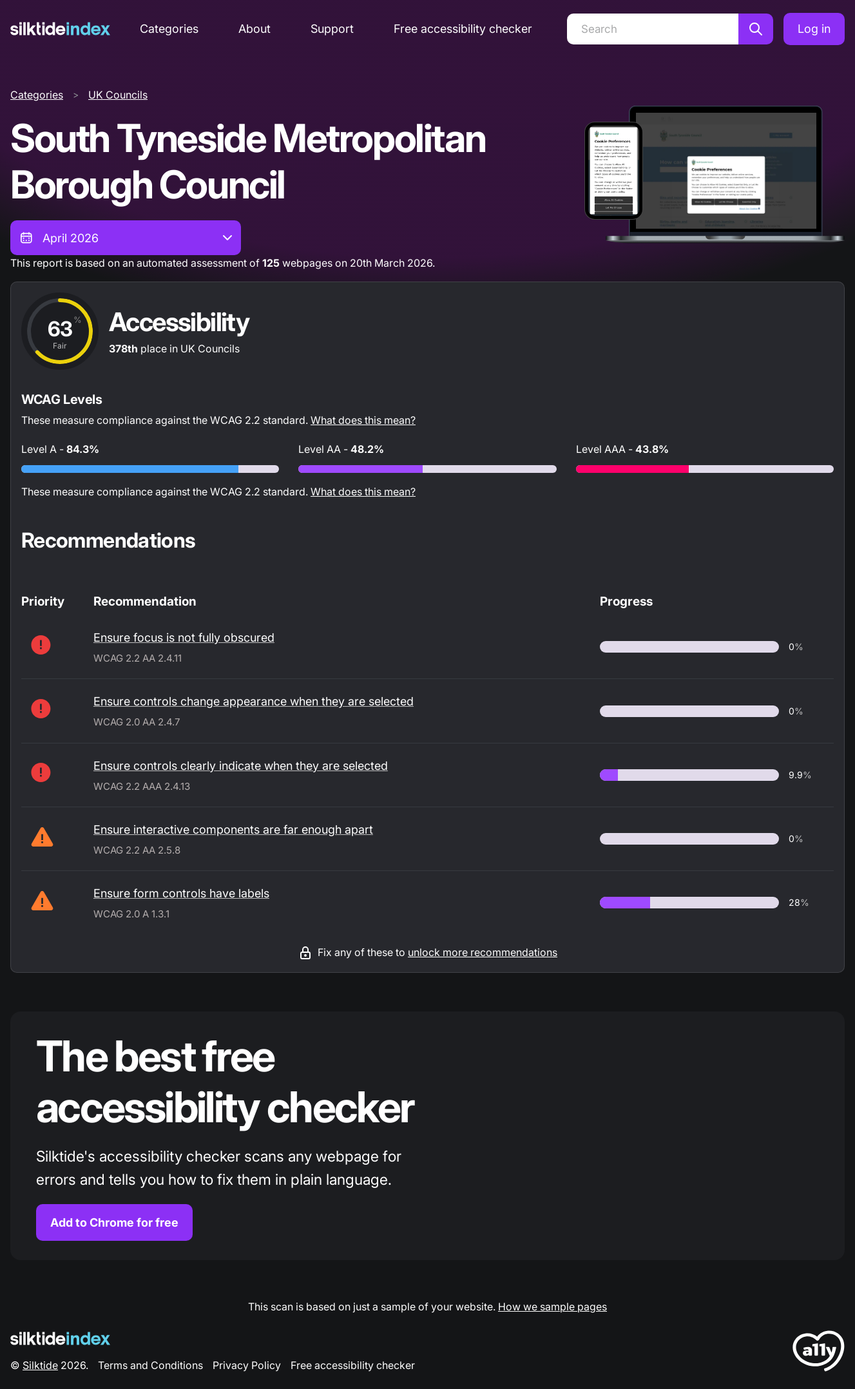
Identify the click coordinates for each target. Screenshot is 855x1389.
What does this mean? (363, 420)
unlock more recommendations (482, 952)
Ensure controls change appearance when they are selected (253, 701)
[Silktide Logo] (60, 1338)
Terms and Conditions (150, 1365)
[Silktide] (60, 28)
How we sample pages (552, 1306)
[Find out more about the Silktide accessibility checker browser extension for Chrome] (427, 1136)
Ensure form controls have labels (181, 893)
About (254, 28)
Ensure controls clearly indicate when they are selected (240, 765)
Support (332, 28)
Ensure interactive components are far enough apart (233, 829)
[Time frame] (125, 237)
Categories (169, 28)
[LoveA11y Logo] (819, 1353)
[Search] (652, 29)
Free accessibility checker (463, 28)
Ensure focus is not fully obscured (183, 637)
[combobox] (125, 237)
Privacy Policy (247, 1365)
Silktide (40, 1365)
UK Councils (118, 94)
